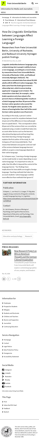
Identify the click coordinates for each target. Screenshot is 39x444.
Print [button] (5, 402)
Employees (7, 303)
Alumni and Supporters (11, 320)
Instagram (8, 370)
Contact (6, 343)
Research (28, 236)
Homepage (5, 17)
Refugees (7, 310)
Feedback (7, 408)
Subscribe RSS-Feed (10, 405)
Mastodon (8, 376)
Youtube (7, 383)
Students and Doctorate (11, 313)
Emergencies (8, 353)
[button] (4, 279)
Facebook (8, 386)
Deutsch (6, 412)
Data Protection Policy (11, 350)
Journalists (7, 323)
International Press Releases (26, 20)
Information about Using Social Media (12, 391)
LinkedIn (8, 373)
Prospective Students (10, 306)
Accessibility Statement (11, 357)
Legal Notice (8, 346)
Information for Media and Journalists (16, 9)
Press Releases (9, 20)
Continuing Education (11, 327)
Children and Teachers (11, 316)
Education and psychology (12, 236)
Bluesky (7, 380)
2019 (6, 23)
